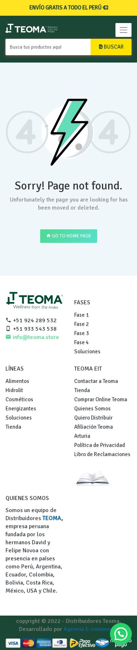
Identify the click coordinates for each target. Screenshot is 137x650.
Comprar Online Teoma (100, 399)
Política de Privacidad (99, 445)
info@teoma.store (32, 337)
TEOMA (51, 518)
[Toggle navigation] (123, 30)
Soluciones (87, 351)
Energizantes (20, 408)
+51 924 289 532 (31, 320)
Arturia (82, 436)
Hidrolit (14, 390)
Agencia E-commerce (91, 629)
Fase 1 (81, 315)
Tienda (13, 427)
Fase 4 (81, 342)
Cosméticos (19, 399)
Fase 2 (81, 324)
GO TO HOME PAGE (68, 236)
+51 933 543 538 (31, 328)
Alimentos (17, 381)
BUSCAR (111, 47)
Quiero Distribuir (93, 417)
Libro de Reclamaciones (102, 454)
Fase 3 (81, 333)
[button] (121, 634)
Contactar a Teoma (96, 381)
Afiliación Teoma (93, 427)
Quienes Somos (92, 408)
